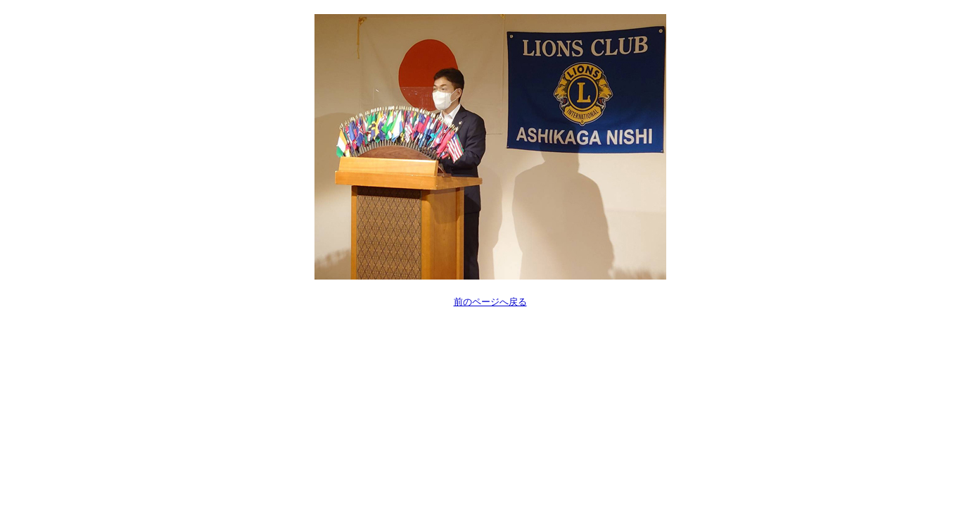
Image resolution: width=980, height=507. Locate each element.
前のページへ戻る (490, 301)
